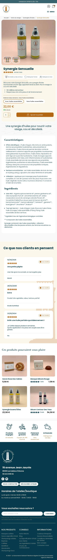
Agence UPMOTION (47, 557)
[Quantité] (5, 114)
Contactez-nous (43, 545)
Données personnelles (46, 555)
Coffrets (4, 543)
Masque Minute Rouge (39, 378)
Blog (20, 536)
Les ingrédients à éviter (27, 543)
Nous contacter (10, 484)
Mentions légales (32, 555)
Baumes (4, 541)
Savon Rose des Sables (12, 378)
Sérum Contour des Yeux (41, 409)
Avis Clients (23, 541)
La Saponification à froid (27, 538)
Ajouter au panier (35, 114)
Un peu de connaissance (24, 547)
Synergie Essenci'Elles (11, 409)
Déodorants (5, 548)
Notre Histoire (24, 534)
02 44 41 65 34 (8, 474)
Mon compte (41, 543)
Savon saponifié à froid (9, 536)
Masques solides (7, 534)
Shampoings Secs (7, 551)
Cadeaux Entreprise (44, 534)
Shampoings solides (8, 538)
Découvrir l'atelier (29, 484)
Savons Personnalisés (45, 536)
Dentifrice (4, 546)
